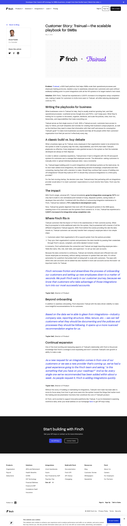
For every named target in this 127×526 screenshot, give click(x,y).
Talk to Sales (116, 8)
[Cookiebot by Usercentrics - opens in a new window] (11, 522)
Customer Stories (90, 472)
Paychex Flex (49, 479)
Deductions (10, 476)
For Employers (109, 476)
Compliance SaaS (32, 489)
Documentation (70, 469)
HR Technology (31, 479)
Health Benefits (31, 472)
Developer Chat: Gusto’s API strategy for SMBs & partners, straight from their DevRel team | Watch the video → (63, 2)
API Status (68, 476)
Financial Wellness (32, 482)
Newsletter (88, 479)
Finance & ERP (31, 486)
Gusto (47, 472)
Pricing (55, 9)
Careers (106, 472)
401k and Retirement (33, 469)
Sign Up (105, 8)
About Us (107, 469)
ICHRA (28, 476)
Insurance (29, 492)
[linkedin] (15, 502)
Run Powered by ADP (52, 476)
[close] (123, 2)
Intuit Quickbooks (51, 469)
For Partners (108, 479)
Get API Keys (55, 441)
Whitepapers (88, 476)
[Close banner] (124, 509)
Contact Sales (71, 441)
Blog (85, 469)
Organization (10, 469)
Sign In (99, 8)
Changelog (68, 479)
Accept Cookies (114, 511)
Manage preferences (29, 522)
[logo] (9, 8)
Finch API (68, 472)
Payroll (8, 472)
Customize (113, 517)
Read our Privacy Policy (37, 517)
